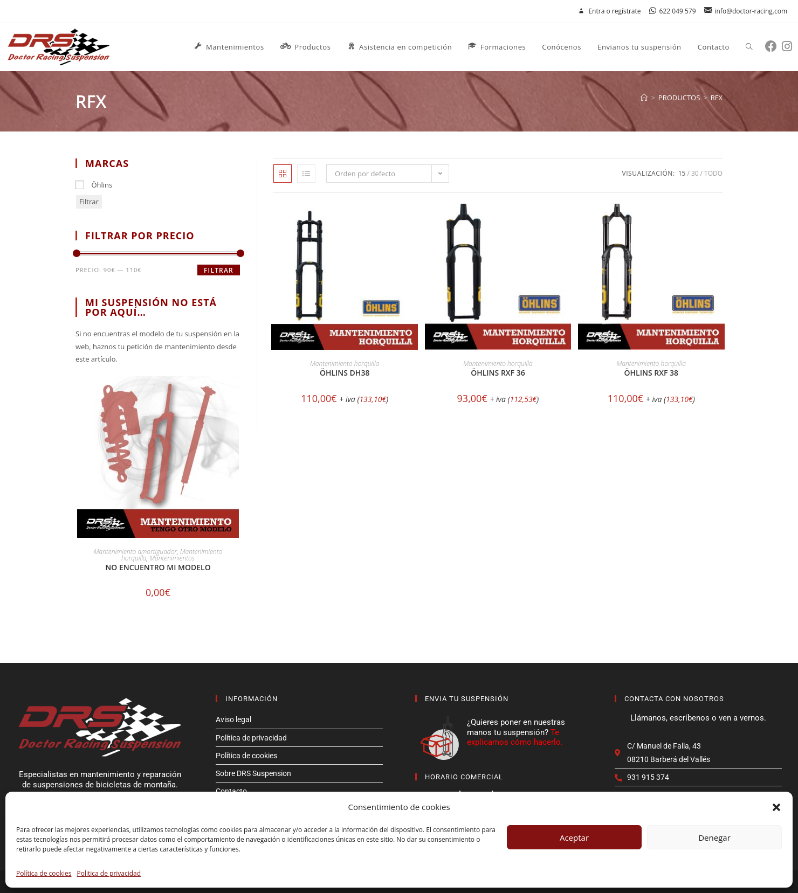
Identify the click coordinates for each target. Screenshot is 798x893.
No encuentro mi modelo (157, 567)
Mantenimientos (172, 558)
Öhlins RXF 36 (498, 373)
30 (695, 173)
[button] (776, 807)
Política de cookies (44, 873)
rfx (717, 97)
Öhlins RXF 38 (651, 373)
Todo (713, 173)
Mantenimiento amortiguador (135, 551)
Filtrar (89, 201)
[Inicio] (644, 97)
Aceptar (574, 837)
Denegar (714, 837)
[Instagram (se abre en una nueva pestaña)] (789, 46)
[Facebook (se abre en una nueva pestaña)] (773, 46)
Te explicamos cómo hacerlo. (515, 737)
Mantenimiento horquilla (344, 363)
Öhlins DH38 (345, 373)
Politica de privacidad (109, 873)
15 (682, 173)
